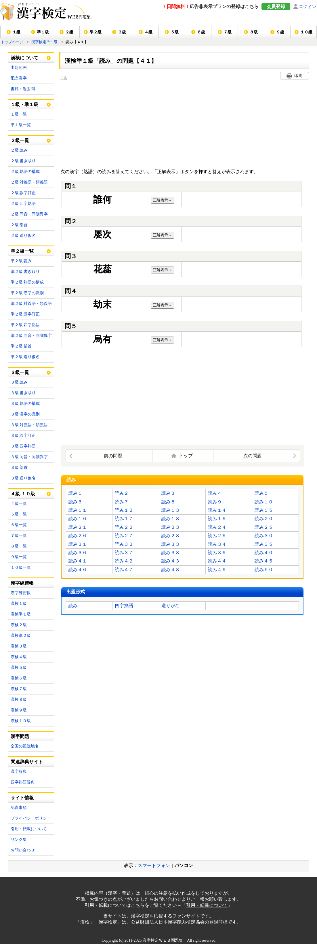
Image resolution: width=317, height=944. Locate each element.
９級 (280, 32)
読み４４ (217, 560)
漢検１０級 (21, 721)
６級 (201, 32)
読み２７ (124, 535)
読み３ (168, 493)
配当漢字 (19, 78)
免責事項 (19, 807)
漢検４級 (19, 657)
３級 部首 (19, 467)
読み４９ (217, 569)
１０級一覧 (21, 567)
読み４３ (170, 560)
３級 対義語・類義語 (29, 425)
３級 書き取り (23, 393)
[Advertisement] (157, 121)
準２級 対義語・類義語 (31, 303)
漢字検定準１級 (44, 42)
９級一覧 (19, 557)
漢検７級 (19, 689)
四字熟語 (124, 605)
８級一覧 (19, 546)
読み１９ (217, 518)
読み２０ (264, 518)
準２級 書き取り (25, 271)
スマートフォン (154, 865)
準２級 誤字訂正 (25, 314)
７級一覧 (19, 535)
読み (73, 605)
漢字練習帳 (21, 593)
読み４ (215, 493)
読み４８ (170, 569)
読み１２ (124, 510)
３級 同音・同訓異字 (29, 457)
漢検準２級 (21, 635)
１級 (16, 32)
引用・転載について (29, 829)
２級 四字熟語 (23, 203)
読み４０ (264, 552)
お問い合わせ (23, 850)
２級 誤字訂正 (23, 193)
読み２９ (217, 535)
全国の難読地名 (25, 746)
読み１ (75, 493)
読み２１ (77, 527)
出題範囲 (19, 67)
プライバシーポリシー (31, 818)
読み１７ (124, 518)
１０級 (306, 32)
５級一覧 (19, 514)
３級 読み (19, 382)
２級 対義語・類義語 (29, 182)
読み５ (261, 493)
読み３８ (170, 552)
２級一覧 (20, 140)
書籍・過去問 (23, 89)
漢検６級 (19, 678)
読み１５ (264, 510)
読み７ (122, 501)
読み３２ (124, 544)
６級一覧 (19, 525)
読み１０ (264, 501)
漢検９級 (19, 710)
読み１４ (217, 510)
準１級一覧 (21, 125)
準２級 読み (21, 261)
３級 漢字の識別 (25, 414)
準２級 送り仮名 (25, 357)
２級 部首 (19, 225)
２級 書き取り (23, 161)
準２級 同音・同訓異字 (31, 335)
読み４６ (77, 569)
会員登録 (276, 6)
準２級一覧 (22, 251)
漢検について (24, 57)
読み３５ (264, 544)
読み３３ (170, 544)
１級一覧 (19, 114)
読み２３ (170, 527)
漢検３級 (19, 646)
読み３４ (217, 544)
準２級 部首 (21, 346)
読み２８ (170, 535)
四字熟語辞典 (23, 782)
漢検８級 (19, 699)
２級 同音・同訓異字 (29, 214)
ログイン (307, 6)
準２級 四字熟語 (25, 325)
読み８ (168, 501)
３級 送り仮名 (23, 478)
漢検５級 (19, 667)
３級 (122, 32)
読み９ (215, 501)
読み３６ (77, 552)
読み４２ (124, 560)
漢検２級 (19, 625)
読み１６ (77, 518)
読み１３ (170, 510)
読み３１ (77, 544)
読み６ (75, 501)
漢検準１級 (21, 614)
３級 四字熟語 (23, 446)
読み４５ (264, 560)
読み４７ (124, 569)
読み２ (122, 493)
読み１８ (170, 518)
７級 (228, 32)
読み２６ (77, 535)
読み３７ (124, 552)
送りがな (170, 605)
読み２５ (264, 527)
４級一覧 (19, 503)
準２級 (95, 32)
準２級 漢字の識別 (27, 293)
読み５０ (264, 569)
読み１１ (77, 510)
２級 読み (19, 150)
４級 (148, 32)
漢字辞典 (19, 771)
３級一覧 (20, 372)
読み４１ (77, 560)
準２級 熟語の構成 (27, 282)
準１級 (43, 32)
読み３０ (264, 535)
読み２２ (124, 527)
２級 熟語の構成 (25, 171)
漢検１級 (19, 603)
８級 (254, 32)
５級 (175, 32)
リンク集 (19, 839)
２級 (69, 32)
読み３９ (217, 552)
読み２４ (217, 527)
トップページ (12, 42)
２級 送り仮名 (23, 235)
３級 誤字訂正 (23, 435)
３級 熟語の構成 (25, 403)
